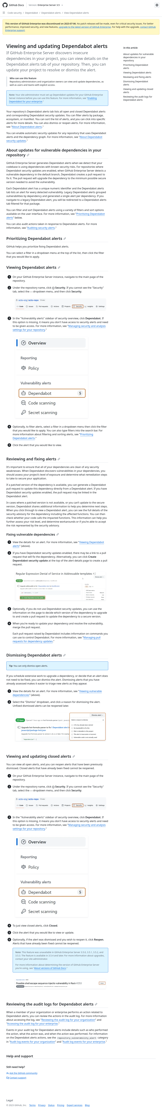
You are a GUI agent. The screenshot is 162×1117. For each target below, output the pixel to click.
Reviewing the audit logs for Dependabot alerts (51, 1004)
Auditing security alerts (41, 228)
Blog (87, 1105)
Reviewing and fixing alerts (33, 458)
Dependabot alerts (51, 12)
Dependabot (31, 12)
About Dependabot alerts (27, 127)
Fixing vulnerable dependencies (32, 534)
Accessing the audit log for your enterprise (32, 1023)
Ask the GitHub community (21, 1073)
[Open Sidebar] (3, 12)
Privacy (42, 1105)
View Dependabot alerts (76, 12)
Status (51, 1105)
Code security (15, 12)
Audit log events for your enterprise (84, 1041)
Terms (32, 1105)
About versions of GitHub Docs (50, 968)
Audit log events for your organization (32, 1041)
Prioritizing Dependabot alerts (36, 238)
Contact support (16, 1077)
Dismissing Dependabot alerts (36, 655)
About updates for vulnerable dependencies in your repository (53, 152)
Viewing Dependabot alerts (33, 267)
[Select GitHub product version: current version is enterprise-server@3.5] (46, 5)
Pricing (60, 1105)
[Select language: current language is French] (156, 5)
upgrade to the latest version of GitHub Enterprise (85, 26)
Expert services (74, 1105)
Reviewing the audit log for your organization (68, 1020)
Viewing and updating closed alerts (40, 756)
